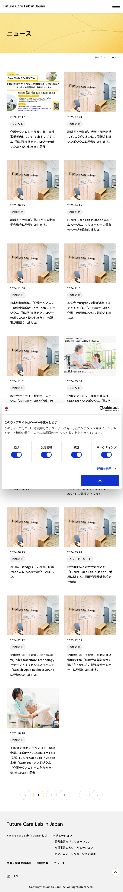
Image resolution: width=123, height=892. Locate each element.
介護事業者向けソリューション (74, 847)
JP (8, 876)
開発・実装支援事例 (19, 863)
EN (16, 876)
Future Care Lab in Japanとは (27, 835)
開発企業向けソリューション (73, 841)
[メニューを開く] (116, 6)
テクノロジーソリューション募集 (75, 853)
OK (100, 480)
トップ (98, 57)
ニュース (59, 863)
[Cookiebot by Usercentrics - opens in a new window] (102, 408)
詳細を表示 (104, 468)
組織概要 (42, 863)
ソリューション (62, 835)
